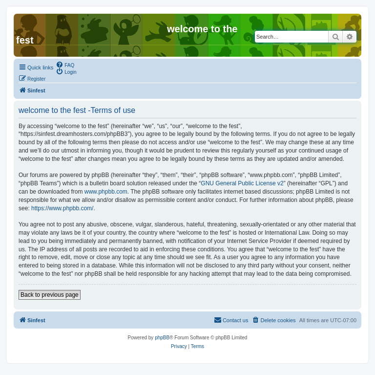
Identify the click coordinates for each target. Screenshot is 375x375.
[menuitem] (65, 64)
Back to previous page (50, 294)
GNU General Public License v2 (242, 183)
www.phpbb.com (105, 191)
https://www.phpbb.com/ (62, 208)
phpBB (162, 337)
